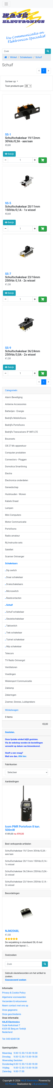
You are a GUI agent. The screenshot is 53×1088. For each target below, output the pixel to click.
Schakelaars (26, 57)
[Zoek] (23, 51)
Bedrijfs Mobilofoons (15, 418)
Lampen (9, 508)
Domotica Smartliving (16, 466)
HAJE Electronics (29, 1080)
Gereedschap (11, 487)
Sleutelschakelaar (14, 618)
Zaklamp (9, 688)
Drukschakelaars (14, 584)
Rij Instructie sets (13, 542)
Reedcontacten (13, 598)
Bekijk (9, 154)
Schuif (38, 57)
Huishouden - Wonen (15, 494)
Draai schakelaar (14, 577)
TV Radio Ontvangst (15, 660)
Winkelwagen (11, 710)
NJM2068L (12, 931)
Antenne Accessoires (15, 404)
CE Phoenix (11, 1084)
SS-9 (8, 347)
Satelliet (9, 549)
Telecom (9, 653)
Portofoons (10, 528)
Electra (8, 473)
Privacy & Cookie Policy (14, 992)
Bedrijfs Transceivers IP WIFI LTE (21, 432)
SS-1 (8, 134)
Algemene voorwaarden (14, 997)
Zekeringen (10, 695)
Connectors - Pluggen (16, 459)
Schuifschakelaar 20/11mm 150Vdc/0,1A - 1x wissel (22, 208)
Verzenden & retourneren (14, 1001)
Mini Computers (13, 515)
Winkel (13, 57)
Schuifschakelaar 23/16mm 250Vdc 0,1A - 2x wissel (22, 278)
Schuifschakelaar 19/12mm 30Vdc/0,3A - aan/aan (22, 139)
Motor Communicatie (15, 522)
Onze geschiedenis (11, 1014)
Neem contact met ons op (15, 1005)
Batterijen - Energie (14, 411)
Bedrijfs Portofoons (15, 425)
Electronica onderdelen (16, 480)
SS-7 (8, 273)
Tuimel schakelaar (14, 639)
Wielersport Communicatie (18, 681)
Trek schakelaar (13, 632)
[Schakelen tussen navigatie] (6, 4)
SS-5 (8, 203)
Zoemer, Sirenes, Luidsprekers (20, 702)
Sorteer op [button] (10, 81)
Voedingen (10, 674)
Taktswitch (11, 625)
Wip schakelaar (13, 646)
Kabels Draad (11, 501)
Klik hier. (23, 756)
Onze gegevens (9, 1010)
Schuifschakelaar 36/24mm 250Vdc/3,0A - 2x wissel (22, 352)
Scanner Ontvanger (14, 556)
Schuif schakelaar (14, 612)
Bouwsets (10, 438)
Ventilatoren (11, 667)
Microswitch (12, 591)
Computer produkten (15, 452)
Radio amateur (12, 535)
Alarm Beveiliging (13, 397)
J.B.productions (40, 1084)
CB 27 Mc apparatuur (15, 445)
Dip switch (11, 570)
